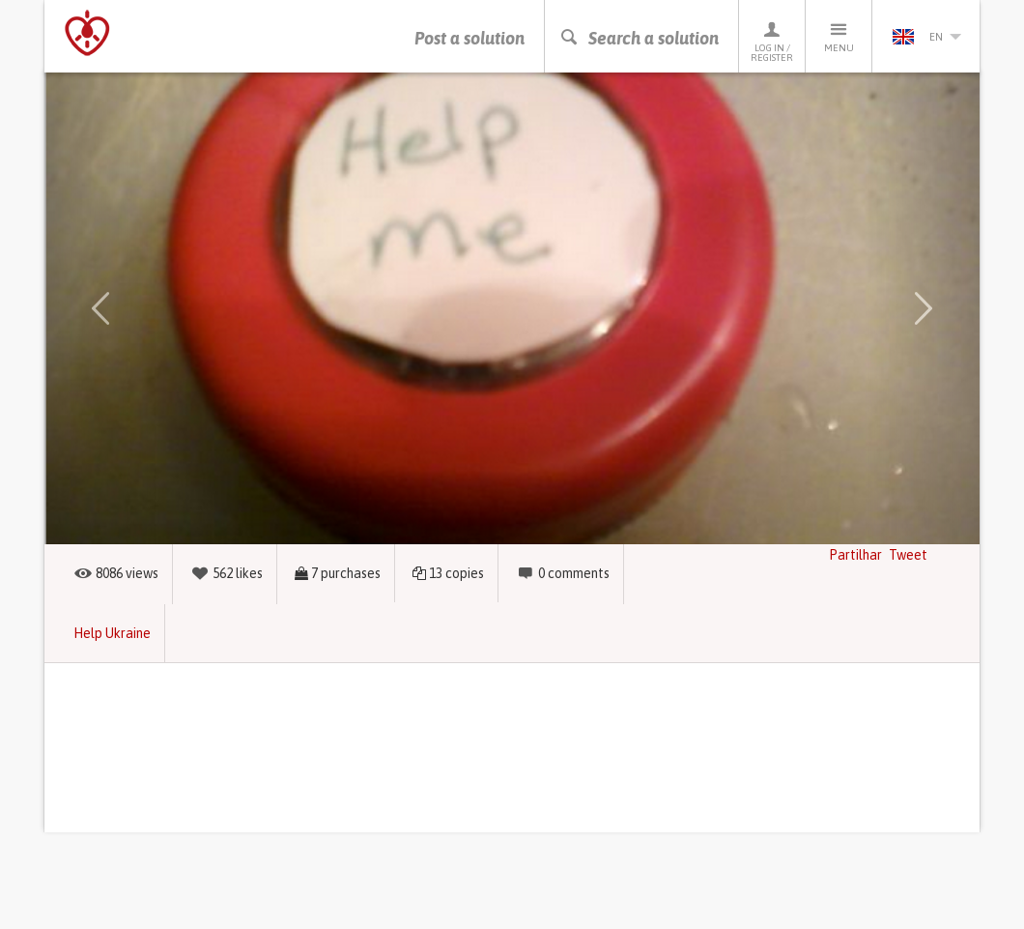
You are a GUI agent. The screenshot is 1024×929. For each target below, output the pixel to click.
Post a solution (469, 38)
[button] (100, 308)
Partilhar (855, 555)
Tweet (908, 555)
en (926, 36)
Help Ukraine (112, 633)
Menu (838, 36)
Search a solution (639, 38)
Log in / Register (772, 41)
